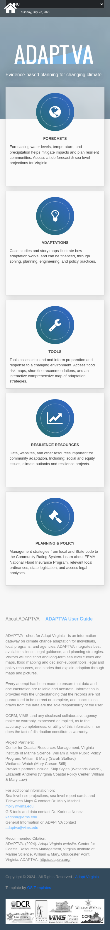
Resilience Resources (55, 445)
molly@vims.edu (20, 806)
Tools (55, 351)
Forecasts (55, 138)
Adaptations (55, 242)
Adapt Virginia (87, 877)
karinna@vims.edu (21, 817)
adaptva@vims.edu (22, 827)
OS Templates (39, 887)
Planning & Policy (55, 543)
